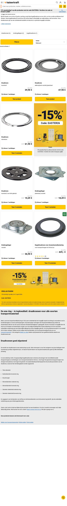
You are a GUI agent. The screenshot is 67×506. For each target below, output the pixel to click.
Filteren (16, 42)
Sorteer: (37, 40)
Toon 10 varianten (50, 263)
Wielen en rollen (24, 332)
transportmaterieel (6, 332)
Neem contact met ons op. (34, 409)
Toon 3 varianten (50, 207)
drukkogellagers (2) (18, 33)
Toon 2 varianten (17, 153)
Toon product (17, 99)
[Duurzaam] (64, 214)
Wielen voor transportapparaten (9, 422)
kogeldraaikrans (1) (32, 33)
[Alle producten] (2, 2)
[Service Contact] (63, 497)
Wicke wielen (22, 422)
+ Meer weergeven (6, 23)
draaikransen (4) (5, 33)
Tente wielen (30, 422)
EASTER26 (62, 11)
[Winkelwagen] (64, 2)
